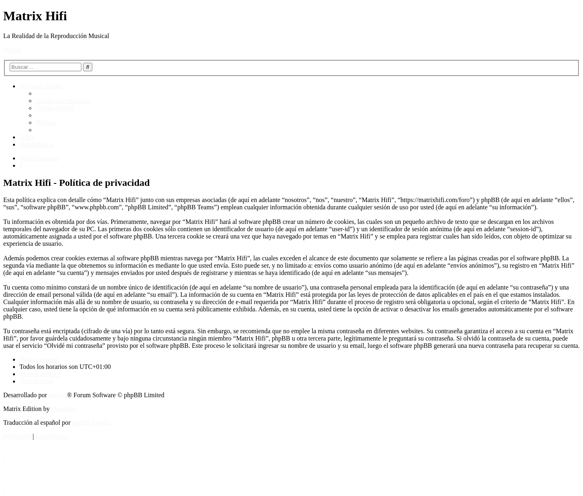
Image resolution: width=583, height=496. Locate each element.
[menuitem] (63, 100)
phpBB (58, 395)
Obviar (12, 49)
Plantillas (63, 408)
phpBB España (91, 422)
